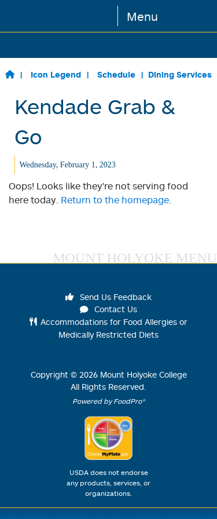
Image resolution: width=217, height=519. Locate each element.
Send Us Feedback (108, 297)
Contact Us (109, 309)
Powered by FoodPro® (108, 401)
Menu (142, 16)
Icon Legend (56, 74)
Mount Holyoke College (143, 374)
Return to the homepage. (116, 200)
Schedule (116, 74)
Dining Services (180, 74)
